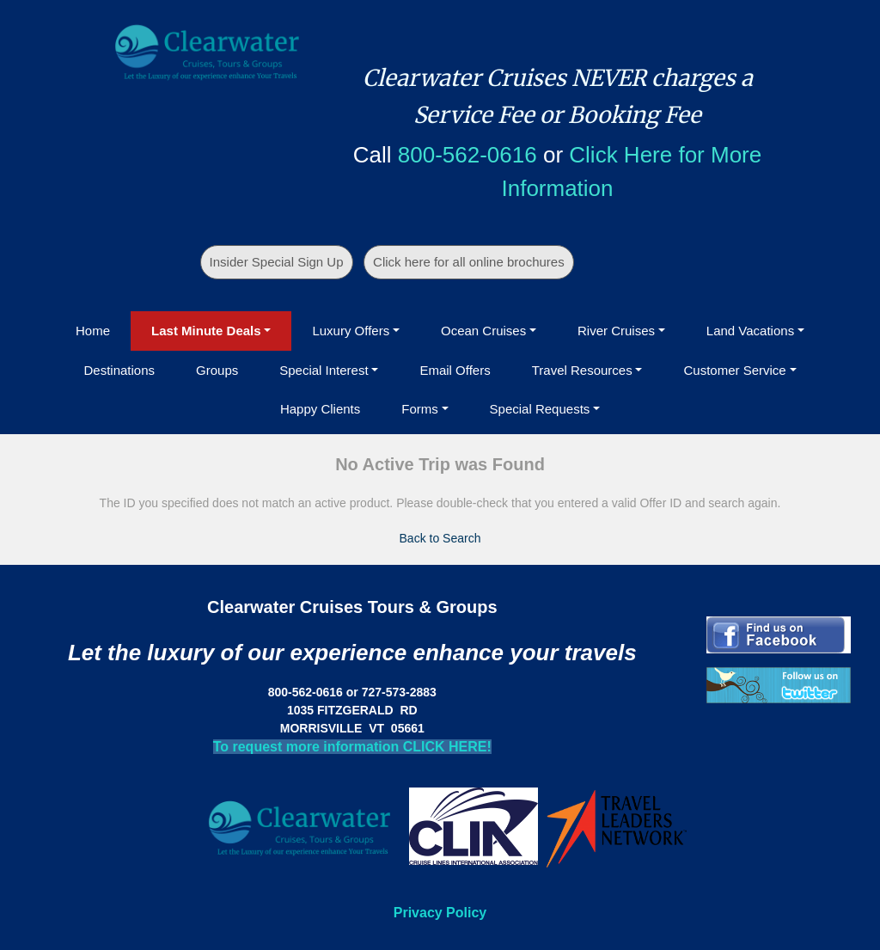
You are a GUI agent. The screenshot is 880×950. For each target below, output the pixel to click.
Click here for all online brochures (469, 261)
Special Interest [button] (323, 370)
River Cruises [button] (616, 330)
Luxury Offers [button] (350, 330)
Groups (217, 370)
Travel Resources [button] (582, 370)
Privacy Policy (440, 912)
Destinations (119, 370)
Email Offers (454, 370)
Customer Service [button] (734, 370)
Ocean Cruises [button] (483, 330)
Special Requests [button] (540, 408)
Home (93, 330)
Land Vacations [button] (750, 330)
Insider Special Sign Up (277, 261)
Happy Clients (320, 408)
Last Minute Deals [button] (206, 330)
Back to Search (440, 538)
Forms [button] (419, 408)
